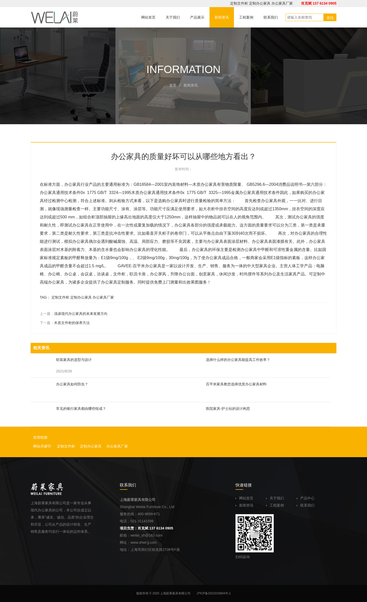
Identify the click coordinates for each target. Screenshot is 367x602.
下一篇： (65, 323)
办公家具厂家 (282, 3)
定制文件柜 (239, 3)
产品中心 (305, 498)
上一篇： (74, 314)
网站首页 (244, 498)
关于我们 (275, 498)
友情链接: (40, 437)
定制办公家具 (259, 3)
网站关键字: (42, 446)
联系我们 (305, 505)
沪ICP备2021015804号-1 (214, 593)
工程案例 (275, 505)
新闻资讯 (244, 505)
